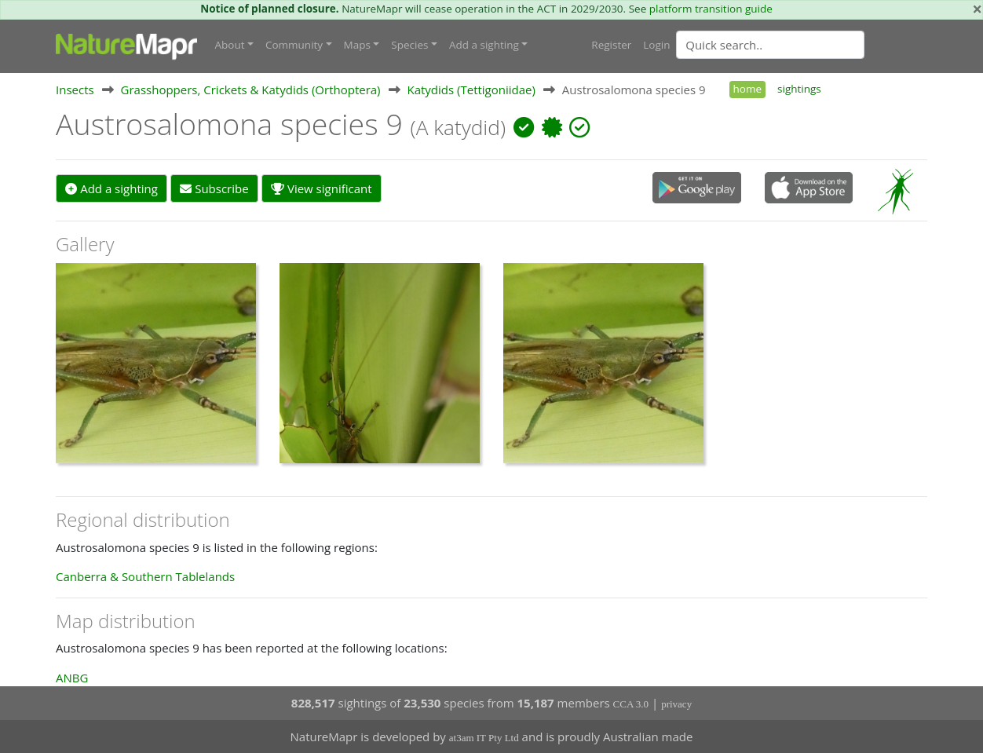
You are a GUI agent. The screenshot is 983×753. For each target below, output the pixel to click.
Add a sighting (111, 188)
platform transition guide (711, 9)
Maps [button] (357, 45)
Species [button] (409, 45)
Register (611, 45)
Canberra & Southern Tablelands (145, 576)
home (747, 89)
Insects (75, 89)
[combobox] (801, 45)
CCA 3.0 (631, 704)
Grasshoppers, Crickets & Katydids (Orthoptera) (251, 89)
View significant (321, 188)
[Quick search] (770, 45)
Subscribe (214, 188)
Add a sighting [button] (484, 45)
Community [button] (294, 45)
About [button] (230, 45)
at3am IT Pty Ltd (484, 738)
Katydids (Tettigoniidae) (471, 89)
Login (656, 45)
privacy (676, 704)
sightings (799, 89)
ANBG (72, 677)
